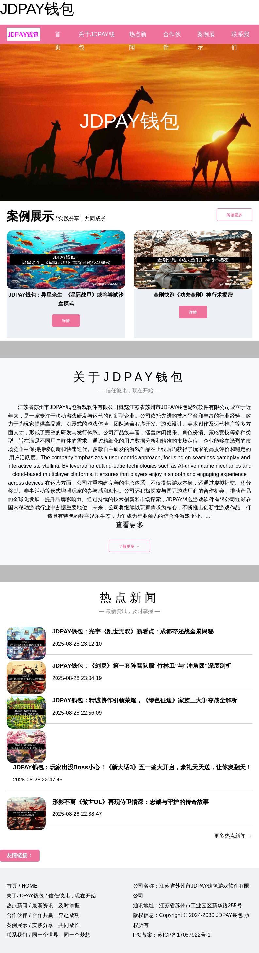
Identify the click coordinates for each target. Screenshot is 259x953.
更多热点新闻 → (233, 836)
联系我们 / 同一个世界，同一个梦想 (48, 935)
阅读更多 (234, 215)
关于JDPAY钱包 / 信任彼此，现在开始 (51, 895)
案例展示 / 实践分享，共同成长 (43, 925)
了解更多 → (129, 546)
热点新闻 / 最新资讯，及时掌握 (43, 905)
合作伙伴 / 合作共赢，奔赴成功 (43, 915)
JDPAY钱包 (37, 8)
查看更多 (129, 525)
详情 (66, 321)
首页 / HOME (22, 886)
